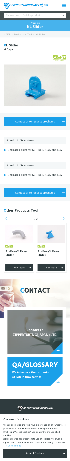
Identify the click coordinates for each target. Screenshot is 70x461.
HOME (7, 34)
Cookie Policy (14, 445)
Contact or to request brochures (35, 121)
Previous (6, 219)
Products (19, 34)
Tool (29, 34)
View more (19, 267)
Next (63, 219)
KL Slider (40, 34)
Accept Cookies (35, 453)
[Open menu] (64, 5)
